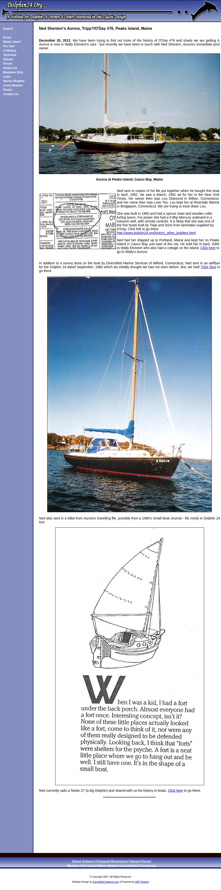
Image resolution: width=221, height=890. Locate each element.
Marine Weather (14, 81)
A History (9, 50)
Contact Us (10, 94)
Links (7, 76)
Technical (9, 55)
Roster (7, 89)
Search (8, 28)
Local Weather (13, 85)
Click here (207, 248)
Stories (8, 59)
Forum (7, 63)
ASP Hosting (142, 882)
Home (7, 37)
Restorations (120, 861)
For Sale (9, 46)
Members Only (13, 72)
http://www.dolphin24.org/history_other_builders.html (156, 233)
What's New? (12, 42)
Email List (10, 68)
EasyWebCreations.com (106, 882)
